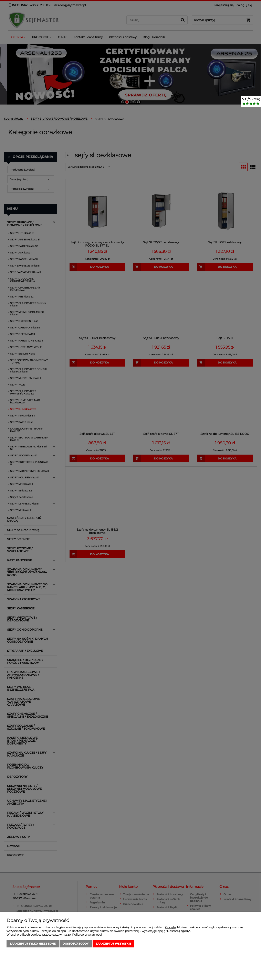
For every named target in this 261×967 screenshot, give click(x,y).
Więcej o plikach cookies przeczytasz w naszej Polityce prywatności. (54, 934)
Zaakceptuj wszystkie (113, 943)
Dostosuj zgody (76, 943)
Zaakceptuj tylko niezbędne (33, 943)
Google (170, 927)
